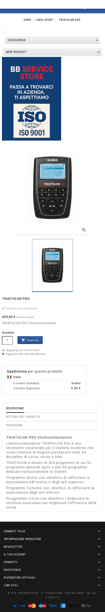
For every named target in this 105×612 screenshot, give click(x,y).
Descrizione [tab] (15, 408)
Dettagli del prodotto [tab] (23, 417)
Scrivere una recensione (19, 308)
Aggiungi (30, 340)
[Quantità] (7, 340)
